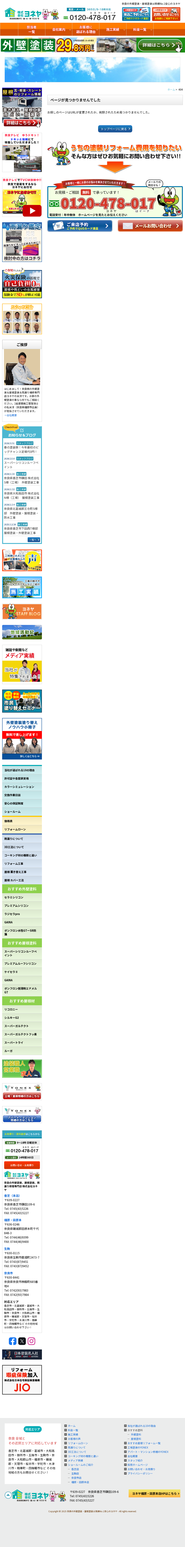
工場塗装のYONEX (138, 1447)
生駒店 (75, 1473)
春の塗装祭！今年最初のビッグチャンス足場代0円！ (21, 449)
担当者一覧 (31, 29)
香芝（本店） (12, 1195)
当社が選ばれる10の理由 (19, 770)
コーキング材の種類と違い (20, 855)
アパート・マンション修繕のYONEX (148, 1452)
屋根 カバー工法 (14, 880)
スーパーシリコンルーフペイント (21, 464)
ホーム (72, 1426)
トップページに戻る (114, 129)
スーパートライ (13, 1042)
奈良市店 (76, 1478)
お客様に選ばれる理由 (86, 29)
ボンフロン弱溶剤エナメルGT (20, 990)
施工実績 (112, 29)
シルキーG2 (11, 1017)
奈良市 (8, 1273)
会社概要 (133, 1456)
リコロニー (11, 1009)
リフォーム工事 (13, 863)
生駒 (7, 1248)
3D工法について (14, 847)
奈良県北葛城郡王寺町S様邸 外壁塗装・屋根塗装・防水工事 (21, 513)
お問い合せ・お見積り (22, 1165)
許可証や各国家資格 (16, 778)
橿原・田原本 (12, 1220)
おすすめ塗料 (135, 1430)
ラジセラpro (12, 914)
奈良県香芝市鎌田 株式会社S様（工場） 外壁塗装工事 (21, 480)
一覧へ (32, 539)
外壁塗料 (136, 1434)
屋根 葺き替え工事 (15, 872)
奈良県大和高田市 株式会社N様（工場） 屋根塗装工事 (21, 495)
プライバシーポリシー (140, 1473)
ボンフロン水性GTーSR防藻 (20, 932)
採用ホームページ (138, 1465)
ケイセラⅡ (11, 972)
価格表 (8, 821)
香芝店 (75, 1469)
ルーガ (8, 1051)
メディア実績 (75, 1460)
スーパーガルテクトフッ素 (20, 1034)
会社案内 (58, 29)
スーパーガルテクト (16, 1026)
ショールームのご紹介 (169, 29)
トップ (9, 29)
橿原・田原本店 (80, 1482)
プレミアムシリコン (16, 905)
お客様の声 (74, 1439)
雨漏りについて (13, 839)
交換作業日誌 (12, 795)
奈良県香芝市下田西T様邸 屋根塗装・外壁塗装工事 (22, 530)
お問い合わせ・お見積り (141, 1469)
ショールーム (12, 811)
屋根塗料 (136, 1439)
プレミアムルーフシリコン (20, 963)
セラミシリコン (13, 897)
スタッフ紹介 (135, 1460)
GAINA (8, 922)
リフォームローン (15, 829)
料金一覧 (139, 29)
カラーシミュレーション (19, 787)
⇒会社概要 (10, 415)
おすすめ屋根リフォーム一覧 (144, 1443)
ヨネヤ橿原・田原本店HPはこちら (154, 1493)
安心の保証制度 (13, 803)
